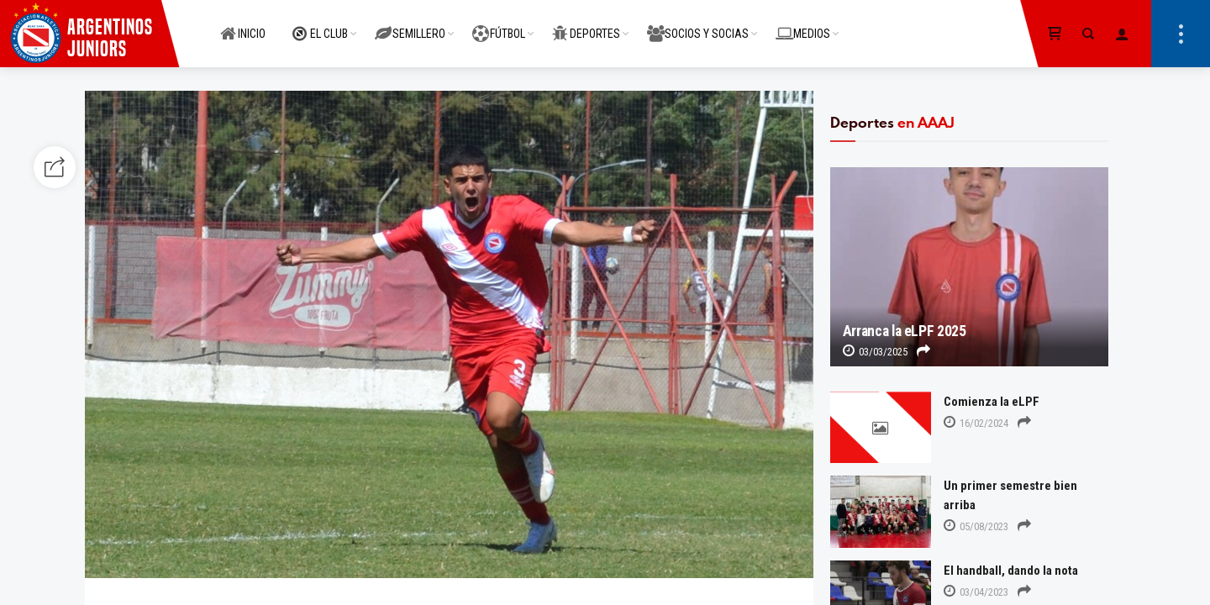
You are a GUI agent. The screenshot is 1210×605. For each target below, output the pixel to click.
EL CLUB (320, 24)
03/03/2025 (875, 351)
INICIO (243, 24)
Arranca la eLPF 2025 (904, 331)
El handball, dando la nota (1011, 570)
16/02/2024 (976, 423)
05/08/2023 (976, 526)
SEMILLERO (410, 24)
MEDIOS (803, 24)
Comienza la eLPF (991, 401)
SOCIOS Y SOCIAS (698, 24)
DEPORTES (586, 24)
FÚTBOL (498, 24)
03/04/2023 (976, 592)
